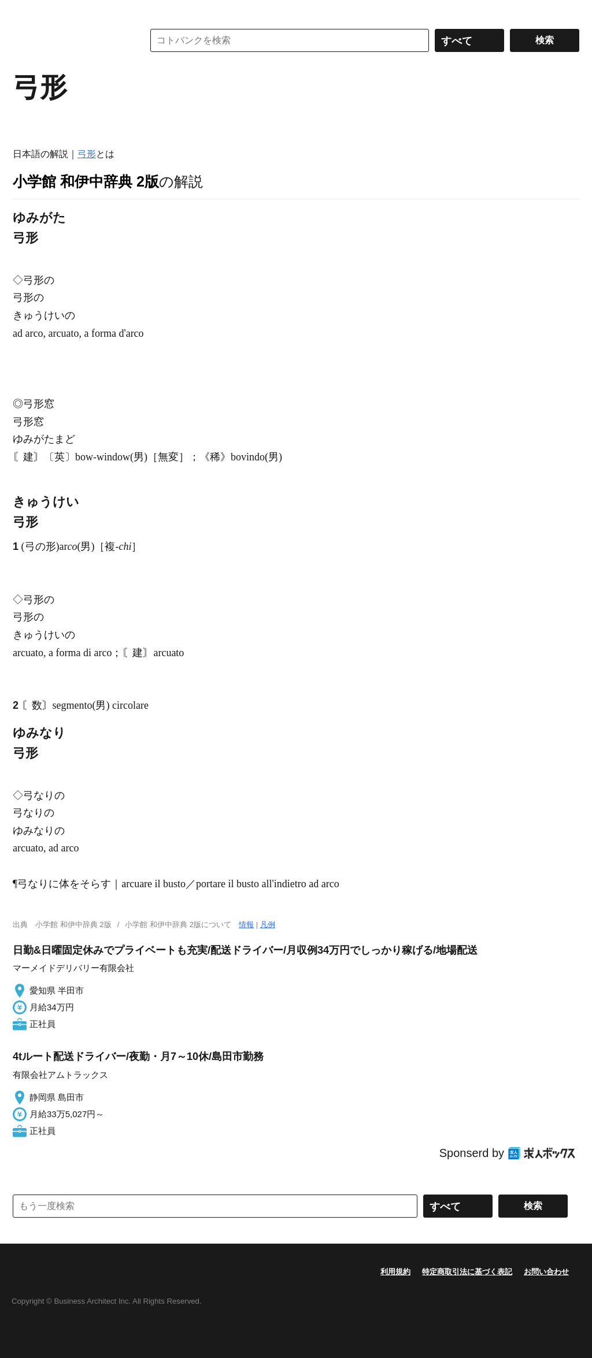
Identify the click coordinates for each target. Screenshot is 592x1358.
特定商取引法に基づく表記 (467, 1271)
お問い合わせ (546, 1271)
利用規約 (395, 1271)
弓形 (86, 154)
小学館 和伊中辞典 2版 (86, 181)
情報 (246, 924)
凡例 (267, 924)
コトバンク (70, 40)
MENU (24, 11)
